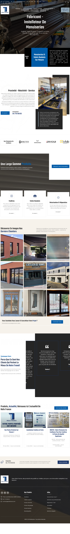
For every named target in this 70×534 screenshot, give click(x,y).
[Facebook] (66, 2)
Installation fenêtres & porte (35, 438)
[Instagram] (7, 501)
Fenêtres (18, 8)
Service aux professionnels (31, 11)
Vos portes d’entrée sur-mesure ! (11, 439)
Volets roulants (27, 8)
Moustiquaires (35, 10)
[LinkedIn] (68, 2)
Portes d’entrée (38, 8)
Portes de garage (49, 8)
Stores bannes (25, 10)
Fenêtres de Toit (44, 10)
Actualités (43, 11)
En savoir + (11, 214)
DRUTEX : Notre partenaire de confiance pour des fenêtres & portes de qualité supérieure (58, 441)
